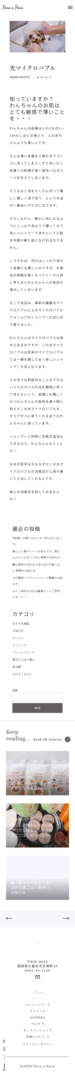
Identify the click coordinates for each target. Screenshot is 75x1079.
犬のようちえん (22, 674)
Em (4, 1049)
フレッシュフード (23, 652)
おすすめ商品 (20, 623)
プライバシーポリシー (38, 1044)
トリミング (19, 645)
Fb (4, 1041)
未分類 (16, 667)
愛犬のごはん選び (23, 660)
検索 (15, 690)
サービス (45, 77)
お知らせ (18, 631)
